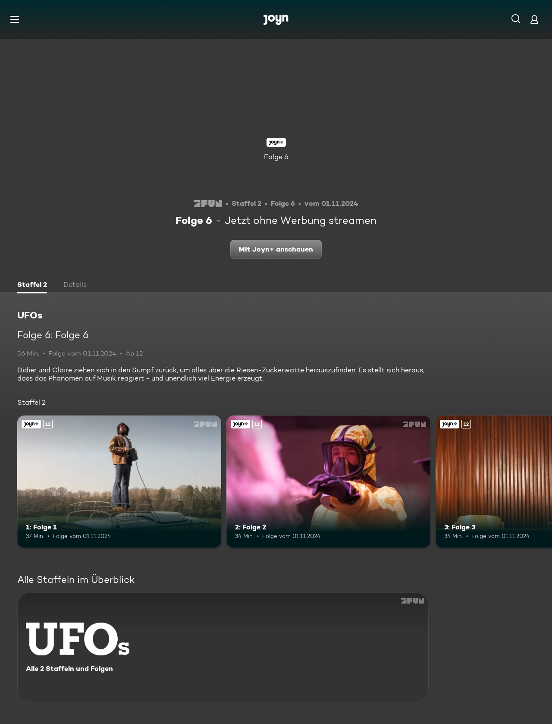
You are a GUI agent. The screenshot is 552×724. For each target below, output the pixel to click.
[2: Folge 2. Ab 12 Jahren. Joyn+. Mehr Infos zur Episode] (328, 482)
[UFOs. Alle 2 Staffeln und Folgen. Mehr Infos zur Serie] (223, 647)
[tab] (32, 285)
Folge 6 (276, 157)
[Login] (534, 19)
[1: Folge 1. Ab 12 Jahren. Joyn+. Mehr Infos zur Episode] (119, 482)
